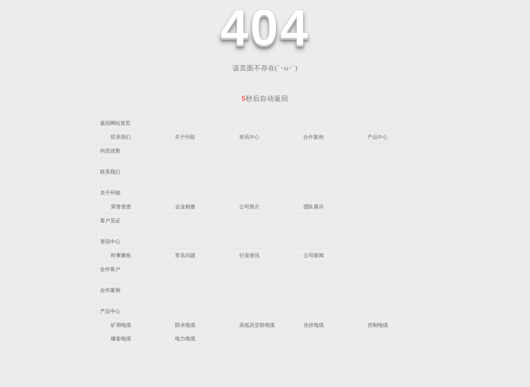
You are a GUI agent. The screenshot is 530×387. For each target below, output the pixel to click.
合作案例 (313, 137)
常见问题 (185, 255)
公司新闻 (314, 255)
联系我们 (121, 137)
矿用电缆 (121, 325)
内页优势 (110, 151)
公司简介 (249, 206)
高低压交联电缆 (257, 325)
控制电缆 (378, 325)
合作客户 (110, 269)
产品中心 (377, 137)
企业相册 (185, 206)
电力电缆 (185, 338)
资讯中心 (249, 137)
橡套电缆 (121, 338)
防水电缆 (185, 325)
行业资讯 (249, 255)
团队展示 (314, 206)
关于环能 (185, 137)
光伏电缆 (314, 325)
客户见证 (110, 220)
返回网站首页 (115, 123)
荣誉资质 (121, 206)
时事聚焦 (121, 255)
